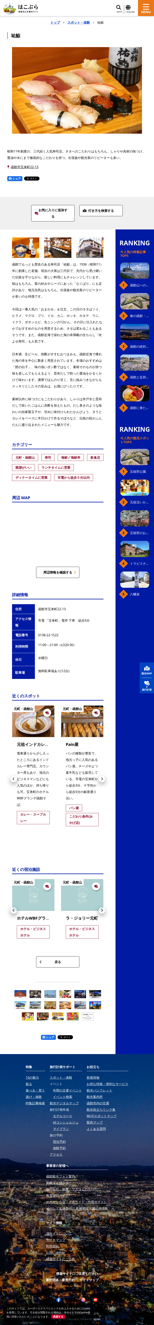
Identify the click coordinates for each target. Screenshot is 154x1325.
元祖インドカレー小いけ (39, 744)
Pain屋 (72, 744)
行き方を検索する (98, 210)
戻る (50, 962)
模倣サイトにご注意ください (77, 1273)
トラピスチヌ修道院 (139, 563)
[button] (13, 779)
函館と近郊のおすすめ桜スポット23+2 (139, 377)
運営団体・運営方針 (60, 1280)
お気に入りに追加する (51, 213)
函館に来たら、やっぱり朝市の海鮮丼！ (139, 408)
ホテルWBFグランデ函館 (39, 918)
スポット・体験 (78, 22)
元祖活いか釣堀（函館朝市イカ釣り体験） (139, 502)
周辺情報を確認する (59, 572)
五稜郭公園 (138, 471)
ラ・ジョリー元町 (82, 918)
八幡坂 (135, 594)
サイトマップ (89, 1280)
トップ (55, 22)
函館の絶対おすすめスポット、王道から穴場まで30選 (139, 346)
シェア (15, 178)
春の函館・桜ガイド (139, 316)
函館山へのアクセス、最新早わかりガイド (139, 285)
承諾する (58, 1316)
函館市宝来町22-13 (24, 167)
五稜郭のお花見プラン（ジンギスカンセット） (139, 533)
